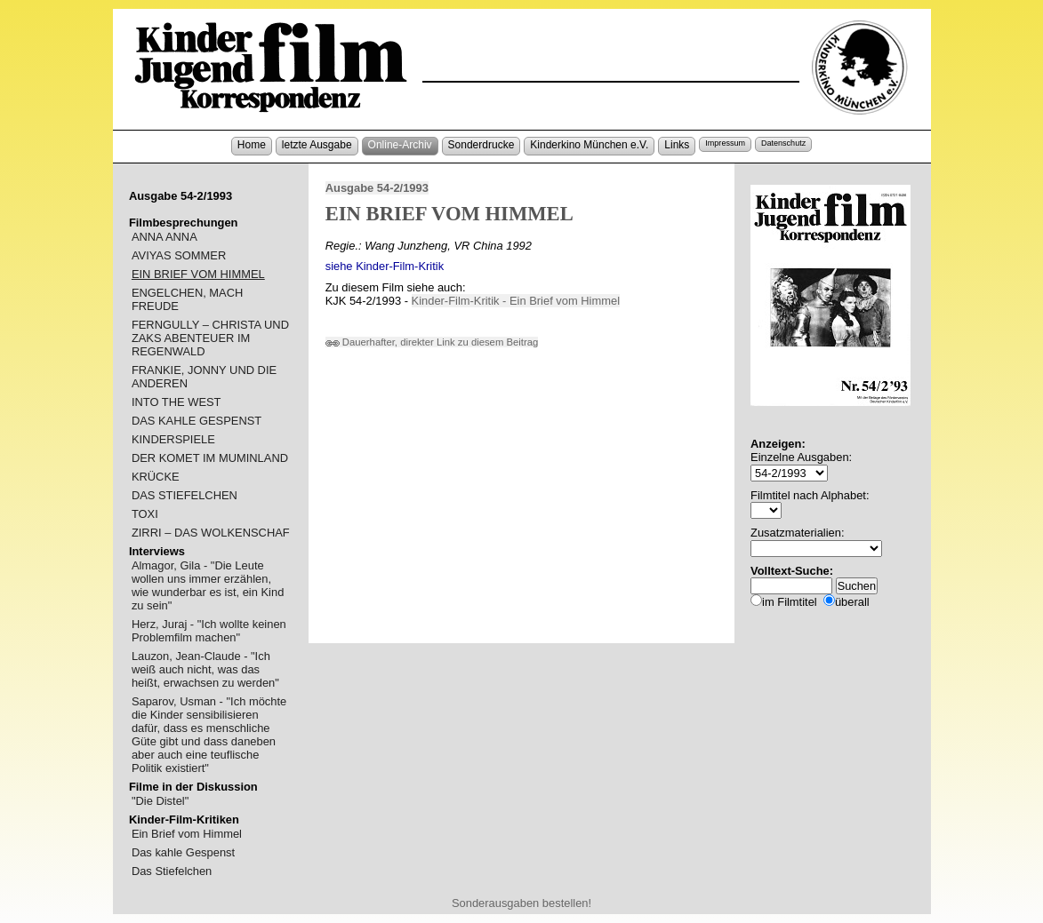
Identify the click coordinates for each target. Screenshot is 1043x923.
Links (676, 145)
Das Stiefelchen (172, 871)
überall (852, 602)
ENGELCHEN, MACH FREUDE (188, 299)
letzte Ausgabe (317, 145)
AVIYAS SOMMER (179, 255)
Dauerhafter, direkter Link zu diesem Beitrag (432, 342)
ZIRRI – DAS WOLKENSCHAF (211, 532)
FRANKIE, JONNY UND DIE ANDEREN (204, 376)
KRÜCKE (156, 476)
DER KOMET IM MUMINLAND (210, 458)
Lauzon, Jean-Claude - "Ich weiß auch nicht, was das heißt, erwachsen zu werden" (205, 669)
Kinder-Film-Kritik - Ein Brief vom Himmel (516, 300)
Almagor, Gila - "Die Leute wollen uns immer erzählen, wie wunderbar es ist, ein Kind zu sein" (208, 585)
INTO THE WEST (176, 402)
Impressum (725, 143)
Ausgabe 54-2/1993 (377, 188)
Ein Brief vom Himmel (187, 833)
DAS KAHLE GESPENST (196, 420)
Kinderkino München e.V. (589, 145)
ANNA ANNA (164, 236)
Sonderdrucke (481, 145)
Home (251, 145)
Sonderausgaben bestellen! (521, 903)
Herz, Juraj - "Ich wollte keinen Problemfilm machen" (209, 630)
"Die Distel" (160, 801)
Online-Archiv (400, 145)
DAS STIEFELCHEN (184, 495)
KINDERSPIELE (173, 439)
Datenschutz (783, 143)
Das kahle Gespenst (183, 852)
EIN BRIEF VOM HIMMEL (198, 274)
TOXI (145, 514)
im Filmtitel (789, 602)
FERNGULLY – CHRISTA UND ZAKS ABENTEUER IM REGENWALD (210, 338)
